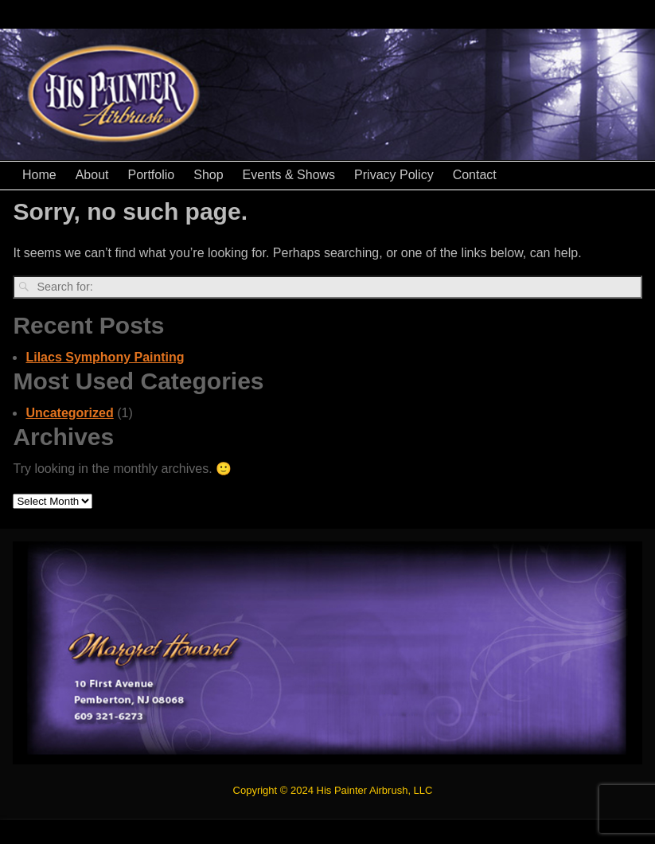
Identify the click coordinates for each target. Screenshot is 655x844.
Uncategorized (69, 413)
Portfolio (151, 175)
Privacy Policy (394, 175)
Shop (208, 175)
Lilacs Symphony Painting (104, 357)
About (92, 175)
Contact (475, 175)
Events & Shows (289, 175)
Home (39, 175)
